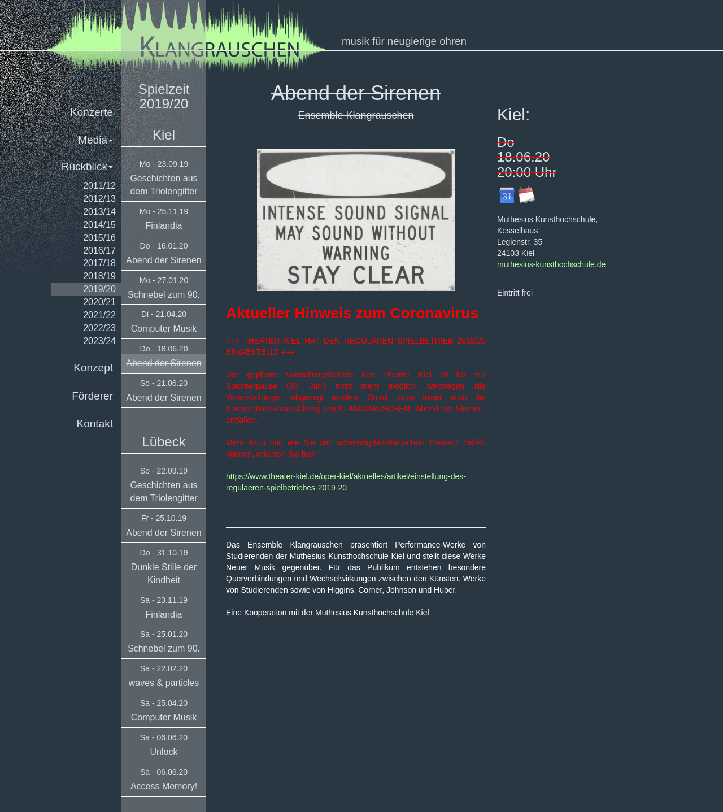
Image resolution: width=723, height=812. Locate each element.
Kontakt (95, 423)
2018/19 (99, 276)
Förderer (92, 396)
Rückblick (87, 166)
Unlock (164, 752)
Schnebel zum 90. (164, 294)
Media (95, 140)
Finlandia (164, 226)
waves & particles (164, 683)
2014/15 (99, 224)
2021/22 (99, 315)
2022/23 (99, 328)
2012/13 (99, 198)
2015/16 (99, 237)
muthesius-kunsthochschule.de (551, 264)
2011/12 (99, 185)
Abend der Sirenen (163, 260)
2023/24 (99, 341)
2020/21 (99, 302)
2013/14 (99, 211)
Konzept (93, 368)
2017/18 (99, 263)
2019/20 (99, 289)
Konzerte (91, 112)
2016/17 (99, 250)
